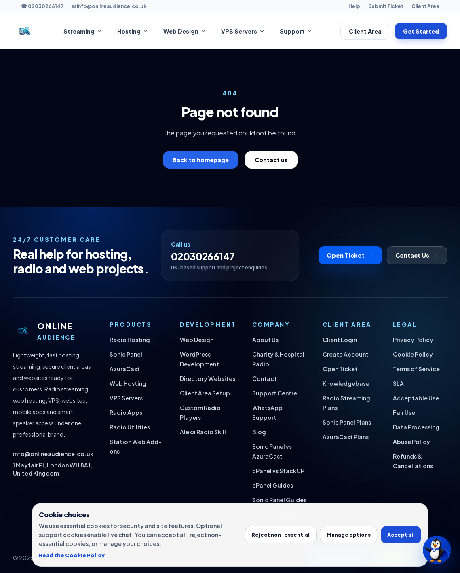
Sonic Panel (126, 354)
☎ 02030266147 (42, 6)
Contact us (271, 159)
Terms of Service (416, 368)
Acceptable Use (416, 398)
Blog (259, 432)
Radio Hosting (130, 339)
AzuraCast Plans (346, 436)
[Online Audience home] (24, 31)
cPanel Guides (272, 485)
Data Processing (416, 427)
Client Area (425, 6)
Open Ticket (350, 255)
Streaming (83, 31)
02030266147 (202, 256)
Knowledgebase (346, 383)
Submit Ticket (385, 6)
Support (296, 31)
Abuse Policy (411, 441)
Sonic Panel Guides (279, 499)
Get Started (421, 31)
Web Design (185, 31)
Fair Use (404, 412)
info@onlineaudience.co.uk (53, 453)
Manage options (349, 534)
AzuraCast (125, 368)
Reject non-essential (280, 534)
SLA (398, 383)
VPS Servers (243, 31)
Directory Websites (207, 378)
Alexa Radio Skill (203, 432)
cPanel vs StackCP (278, 470)
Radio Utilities (130, 427)
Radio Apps (126, 412)
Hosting (133, 31)
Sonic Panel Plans (347, 422)
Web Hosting (128, 383)
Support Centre (274, 393)
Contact (264, 378)
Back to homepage (201, 159)
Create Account (346, 354)
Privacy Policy (413, 339)
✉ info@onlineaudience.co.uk (109, 6)
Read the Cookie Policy (72, 555)
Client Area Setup (205, 393)
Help (354, 6)
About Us (265, 339)
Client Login (340, 339)
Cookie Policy (413, 354)
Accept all (401, 534)
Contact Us (417, 255)
